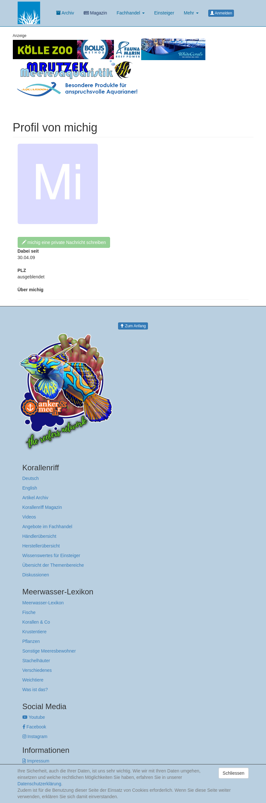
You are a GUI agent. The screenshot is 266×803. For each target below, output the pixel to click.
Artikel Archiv (35, 497)
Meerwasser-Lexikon (43, 602)
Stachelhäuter (36, 660)
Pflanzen (31, 641)
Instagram (34, 736)
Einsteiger (164, 12)
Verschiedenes (37, 670)
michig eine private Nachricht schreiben (64, 242)
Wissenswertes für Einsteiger (51, 555)
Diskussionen (35, 574)
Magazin (95, 12)
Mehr (191, 12)
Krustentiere (34, 631)
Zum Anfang (133, 326)
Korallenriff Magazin (42, 507)
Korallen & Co (36, 622)
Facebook (34, 726)
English (29, 488)
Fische (29, 612)
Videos (29, 516)
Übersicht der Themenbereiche (53, 565)
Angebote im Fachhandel (47, 526)
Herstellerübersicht (41, 545)
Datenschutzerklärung (39, 783)
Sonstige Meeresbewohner (49, 651)
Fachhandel (130, 12)
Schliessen (234, 773)
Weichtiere (33, 679)
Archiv (65, 12)
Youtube (33, 717)
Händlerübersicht (39, 536)
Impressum (35, 760)
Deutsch (30, 478)
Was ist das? (35, 689)
